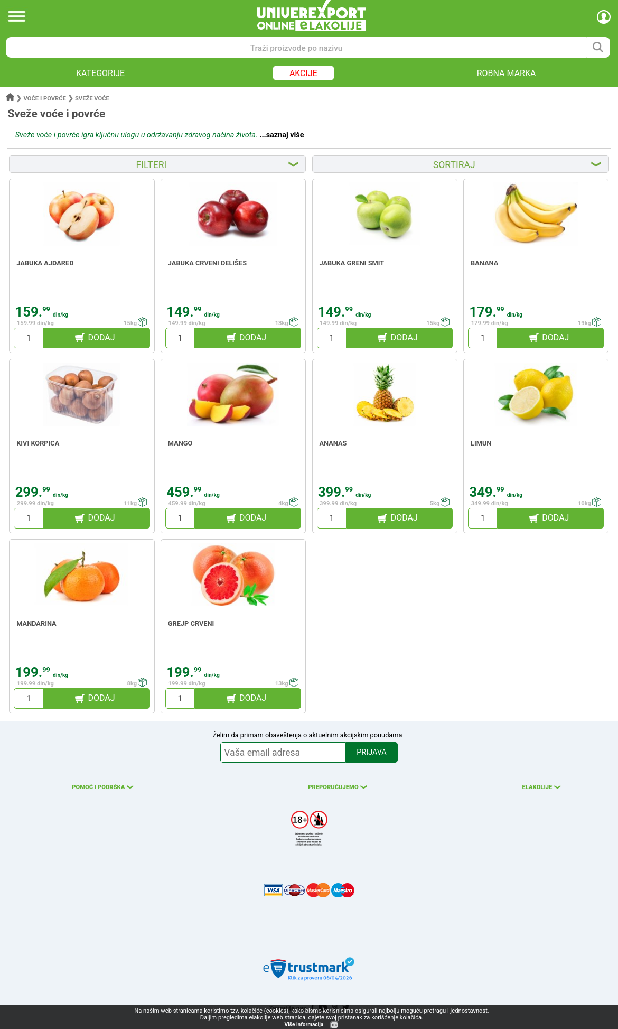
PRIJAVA (371, 752)
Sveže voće (92, 98)
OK (334, 1025)
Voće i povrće (45, 98)
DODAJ (101, 337)
